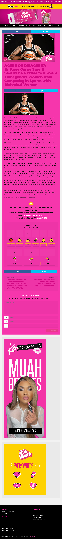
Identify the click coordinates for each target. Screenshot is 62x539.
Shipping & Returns (38, 515)
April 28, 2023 (42, 218)
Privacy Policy (37, 517)
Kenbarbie (24, 25)
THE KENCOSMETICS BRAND (9, 530)
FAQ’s (34, 513)
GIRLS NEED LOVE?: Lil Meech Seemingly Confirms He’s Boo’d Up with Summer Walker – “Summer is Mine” (45, 282)
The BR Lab (32, 536)
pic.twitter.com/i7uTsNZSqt (34, 215)
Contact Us (53, 25)
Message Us (5, 516)
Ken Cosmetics (38, 25)
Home (7, 25)
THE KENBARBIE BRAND (8, 528)
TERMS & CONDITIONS (39, 519)
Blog (13, 25)
